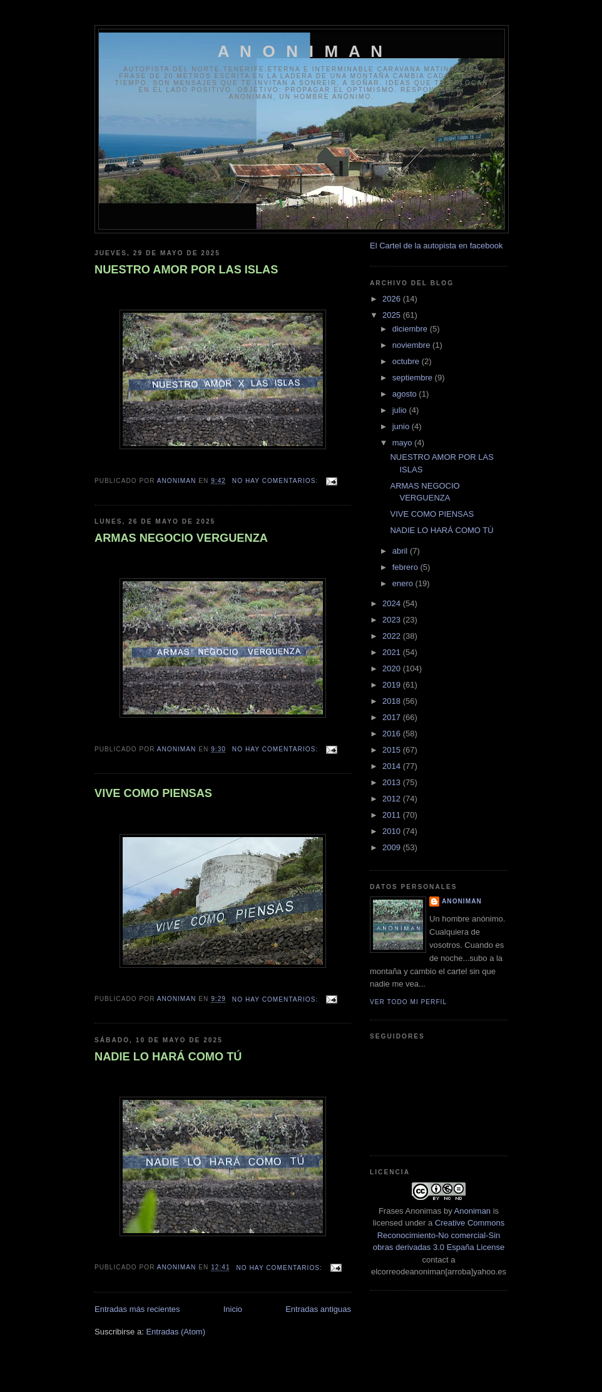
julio (400, 410)
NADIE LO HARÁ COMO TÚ (168, 1056)
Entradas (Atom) (175, 1331)
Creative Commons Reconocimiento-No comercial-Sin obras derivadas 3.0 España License (438, 1235)
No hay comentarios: (276, 480)
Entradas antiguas (318, 1309)
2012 (392, 798)
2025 (392, 315)
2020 (392, 668)
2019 (392, 684)
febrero (406, 567)
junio (402, 426)
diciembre (411, 328)
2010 (392, 831)
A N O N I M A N (302, 51)
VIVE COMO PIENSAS (153, 793)
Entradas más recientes (137, 1309)
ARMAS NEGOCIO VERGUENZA (181, 538)
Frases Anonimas (410, 1211)
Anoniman (472, 1211)
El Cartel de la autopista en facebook (436, 245)
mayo (403, 442)
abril (401, 551)
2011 (392, 815)
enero (404, 583)
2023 (392, 619)
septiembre (413, 377)
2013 (392, 782)
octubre (407, 361)
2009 (392, 847)
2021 (392, 652)
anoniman (462, 901)
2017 (392, 717)
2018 (392, 701)
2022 (392, 636)
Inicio (232, 1309)
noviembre (412, 345)
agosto (405, 394)
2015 (392, 749)
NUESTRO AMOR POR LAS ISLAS (186, 269)
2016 (392, 733)
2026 (392, 298)
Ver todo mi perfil (408, 1001)
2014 (392, 766)
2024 (392, 603)
